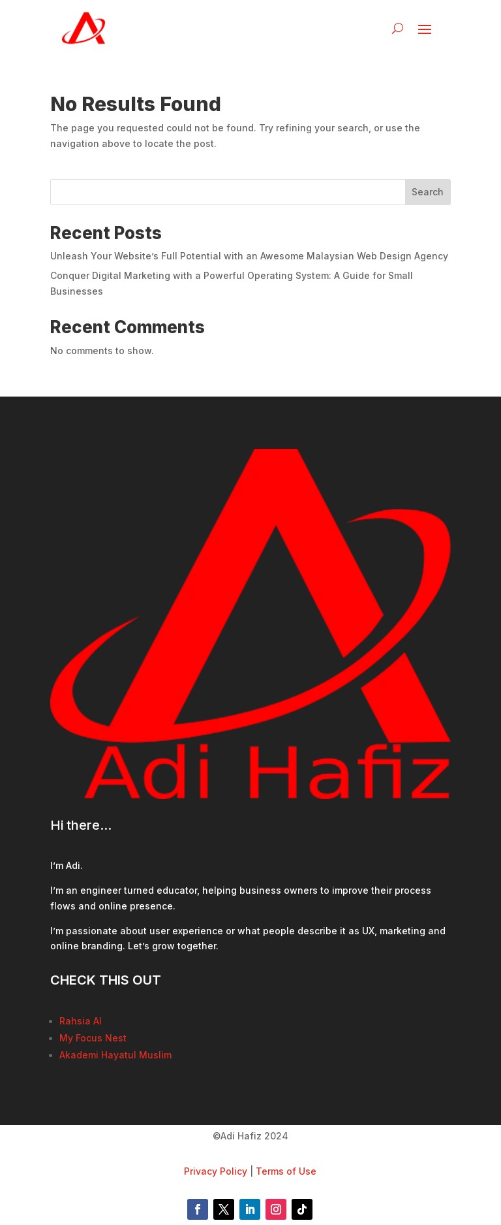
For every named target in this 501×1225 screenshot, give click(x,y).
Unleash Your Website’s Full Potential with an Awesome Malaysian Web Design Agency (249, 255)
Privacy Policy (215, 1171)
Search (428, 191)
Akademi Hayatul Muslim (115, 1054)
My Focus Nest (93, 1037)
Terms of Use (286, 1171)
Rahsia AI (80, 1020)
